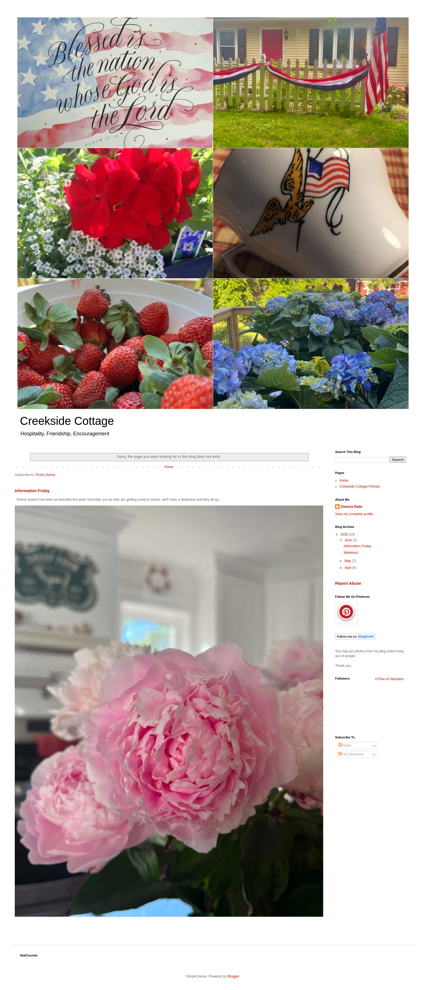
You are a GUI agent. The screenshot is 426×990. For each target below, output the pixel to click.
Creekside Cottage (67, 421)
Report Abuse (348, 583)
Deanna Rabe (351, 507)
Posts (344, 745)
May (348, 561)
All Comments (351, 754)
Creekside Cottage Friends (359, 486)
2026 (345, 534)
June (348, 540)
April (348, 568)
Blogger (233, 976)
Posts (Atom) (45, 475)
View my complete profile (354, 514)
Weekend (351, 553)
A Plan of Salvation (389, 679)
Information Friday (32, 490)
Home (169, 467)
